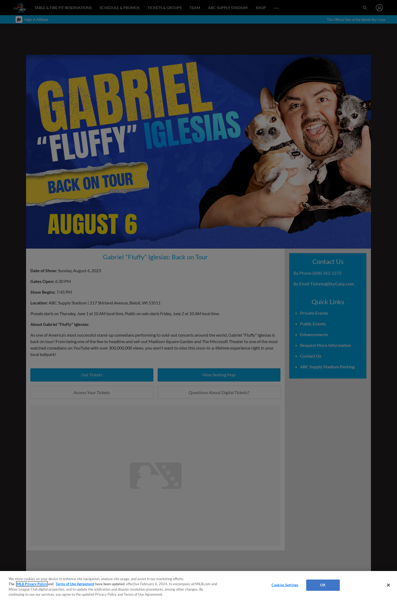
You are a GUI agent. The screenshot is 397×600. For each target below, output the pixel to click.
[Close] (388, 585)
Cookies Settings (285, 585)
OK (322, 585)
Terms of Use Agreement (75, 584)
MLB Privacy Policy (32, 584)
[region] (198, 585)
